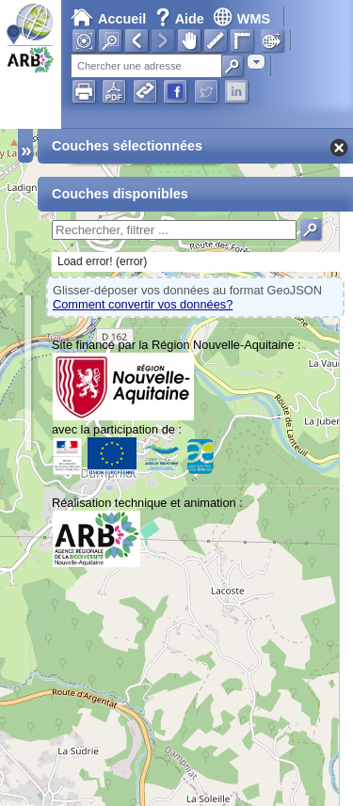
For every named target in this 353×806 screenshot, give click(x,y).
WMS (241, 18)
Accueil (108, 18)
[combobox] (256, 62)
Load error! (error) (102, 261)
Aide (181, 18)
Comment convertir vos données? (143, 304)
